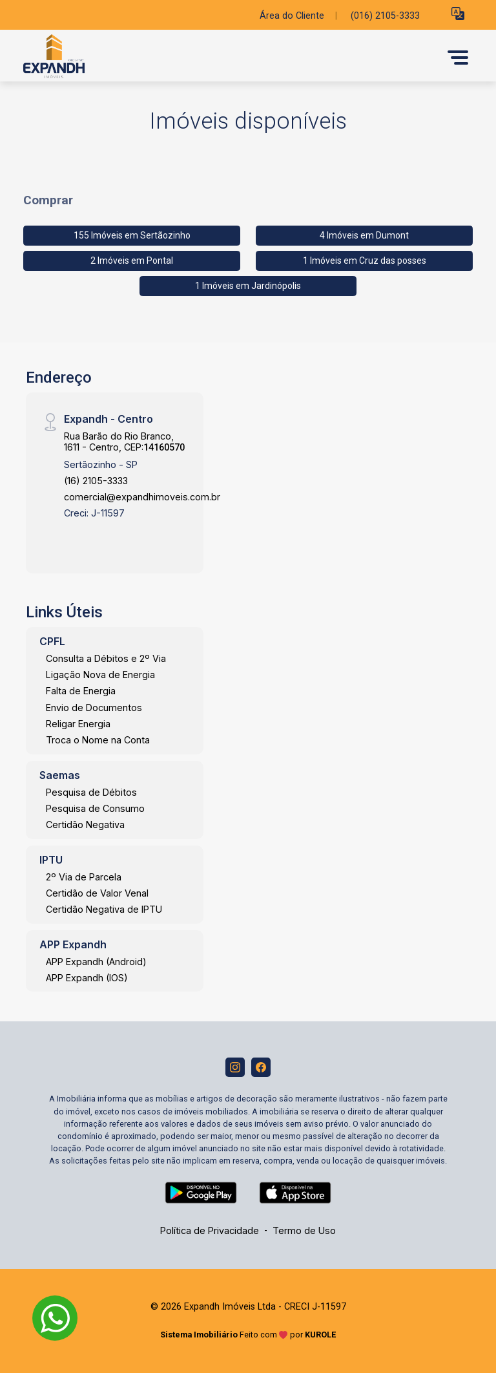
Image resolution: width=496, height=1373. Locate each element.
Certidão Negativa (85, 824)
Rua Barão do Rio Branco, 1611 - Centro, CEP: (124, 441)
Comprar (48, 200)
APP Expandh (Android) (96, 961)
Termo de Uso (304, 1230)
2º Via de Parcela (83, 876)
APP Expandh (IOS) (87, 977)
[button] (458, 13)
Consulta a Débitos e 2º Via (106, 658)
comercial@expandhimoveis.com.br (142, 496)
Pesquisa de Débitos (91, 792)
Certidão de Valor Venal (97, 893)
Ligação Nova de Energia (100, 674)
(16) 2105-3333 (96, 480)
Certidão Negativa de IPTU (104, 909)
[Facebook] (261, 1067)
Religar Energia (78, 723)
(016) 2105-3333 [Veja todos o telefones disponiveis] (385, 15)
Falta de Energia (81, 690)
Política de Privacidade (209, 1230)
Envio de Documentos (94, 707)
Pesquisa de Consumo (95, 808)
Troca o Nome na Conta (98, 739)
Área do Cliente (292, 15)
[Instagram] (235, 1067)
